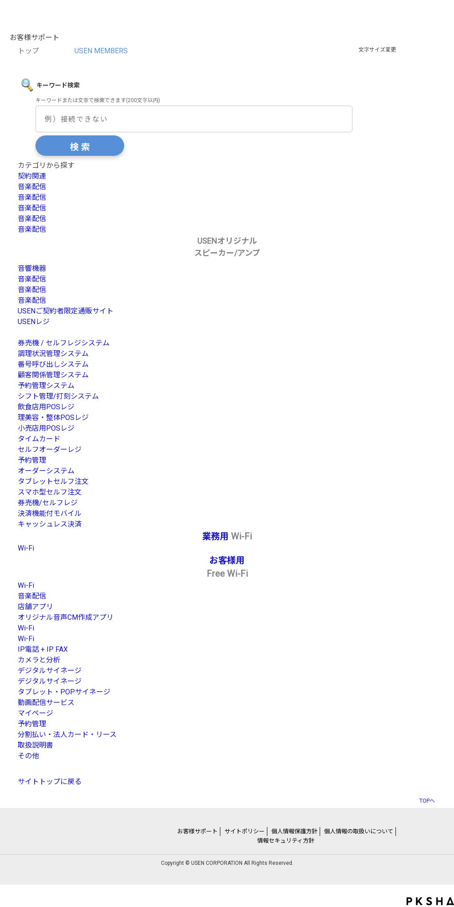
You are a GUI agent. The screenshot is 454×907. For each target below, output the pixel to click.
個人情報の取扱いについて (358, 831)
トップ (28, 51)
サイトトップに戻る (50, 781)
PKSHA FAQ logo (430, 901)
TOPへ (427, 801)
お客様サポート (197, 831)
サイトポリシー (244, 831)
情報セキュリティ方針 (285, 840)
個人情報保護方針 (294, 831)
